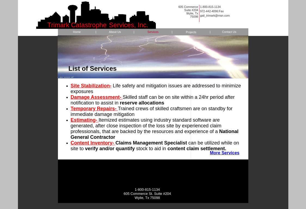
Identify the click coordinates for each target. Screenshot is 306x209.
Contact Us (229, 31)
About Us (115, 31)
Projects (191, 32)
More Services (225, 152)
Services (153, 31)
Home (77, 31)
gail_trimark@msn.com (215, 15)
